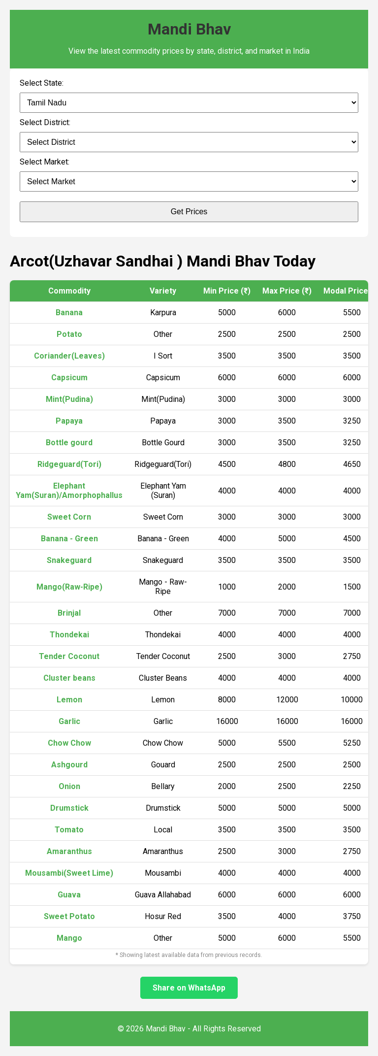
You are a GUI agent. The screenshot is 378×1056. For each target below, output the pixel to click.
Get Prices (189, 211)
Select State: (41, 83)
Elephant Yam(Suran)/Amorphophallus (69, 490)
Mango (69, 938)
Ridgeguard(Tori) (69, 464)
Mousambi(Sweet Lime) (69, 873)
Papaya (69, 421)
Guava (69, 894)
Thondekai (69, 634)
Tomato (69, 829)
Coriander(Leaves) (69, 356)
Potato (69, 334)
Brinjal (69, 613)
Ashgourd (69, 764)
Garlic (69, 721)
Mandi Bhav (189, 29)
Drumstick (69, 808)
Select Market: (44, 161)
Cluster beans (69, 678)
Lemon (69, 699)
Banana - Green (69, 538)
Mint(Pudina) (69, 399)
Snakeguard (69, 560)
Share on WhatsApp (189, 987)
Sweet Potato (69, 916)
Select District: (45, 122)
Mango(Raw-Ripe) (69, 587)
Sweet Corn (69, 517)
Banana (69, 312)
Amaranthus (69, 851)
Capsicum (69, 377)
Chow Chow (69, 743)
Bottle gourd (69, 442)
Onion (69, 786)
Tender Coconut (69, 656)
